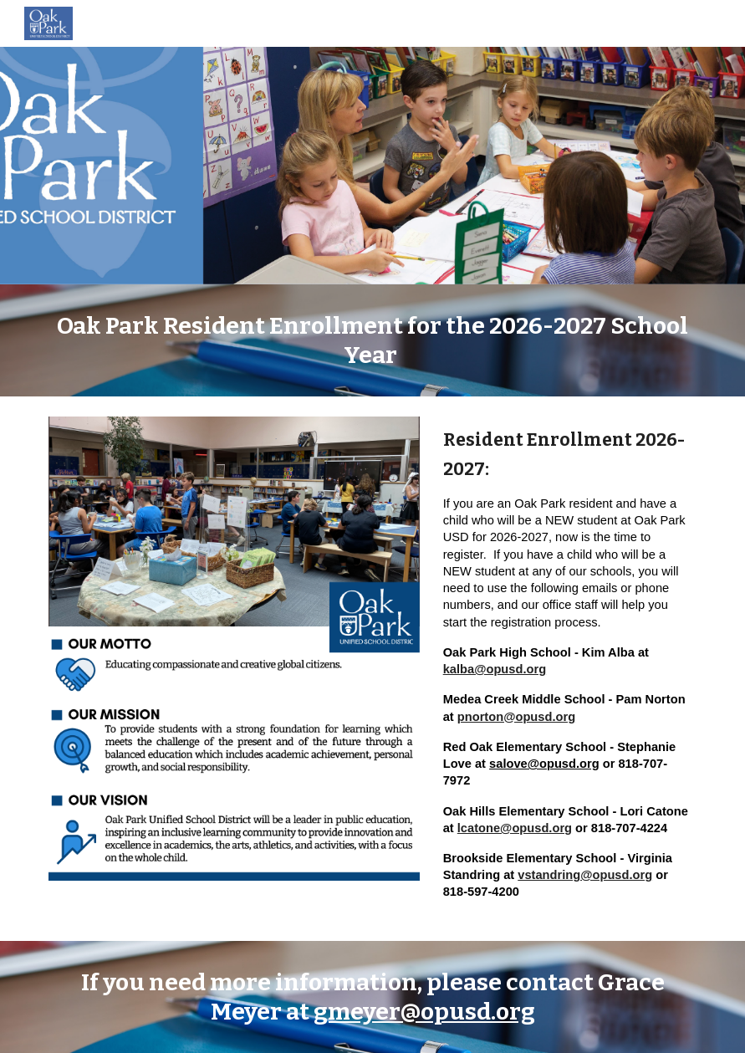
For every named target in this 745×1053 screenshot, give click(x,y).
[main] (372, 340)
